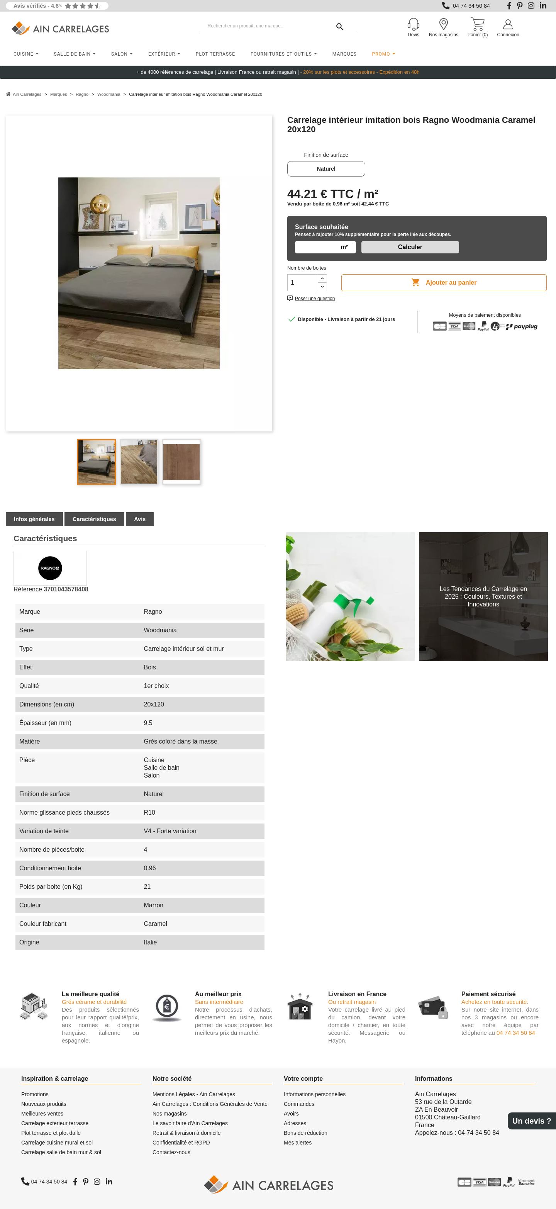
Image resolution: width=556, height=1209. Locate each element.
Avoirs (291, 1114)
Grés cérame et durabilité (94, 1001)
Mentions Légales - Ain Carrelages (194, 1094)
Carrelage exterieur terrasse (54, 1123)
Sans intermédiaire (219, 1001)
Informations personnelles (315, 1094)
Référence (28, 589)
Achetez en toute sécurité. (494, 1001)
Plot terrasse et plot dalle (51, 1133)
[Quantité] (302, 282)
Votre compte (303, 1078)
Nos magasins (170, 1114)
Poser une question (315, 298)
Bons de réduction (305, 1133)
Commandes (299, 1104)
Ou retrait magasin (352, 1001)
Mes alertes (298, 1142)
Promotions (35, 1094)
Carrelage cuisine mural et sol (57, 1142)
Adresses (295, 1123)
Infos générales (34, 519)
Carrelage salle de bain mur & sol (61, 1152)
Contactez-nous (171, 1152)
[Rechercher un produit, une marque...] (278, 26)
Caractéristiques (94, 519)
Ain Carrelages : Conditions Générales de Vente (210, 1104)
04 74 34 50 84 (471, 6)
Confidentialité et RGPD (181, 1142)
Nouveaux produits (43, 1104)
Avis (140, 519)
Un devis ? (531, 1121)
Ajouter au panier (443, 283)
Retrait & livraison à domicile (187, 1133)
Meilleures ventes (42, 1114)
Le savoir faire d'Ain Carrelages (190, 1123)
